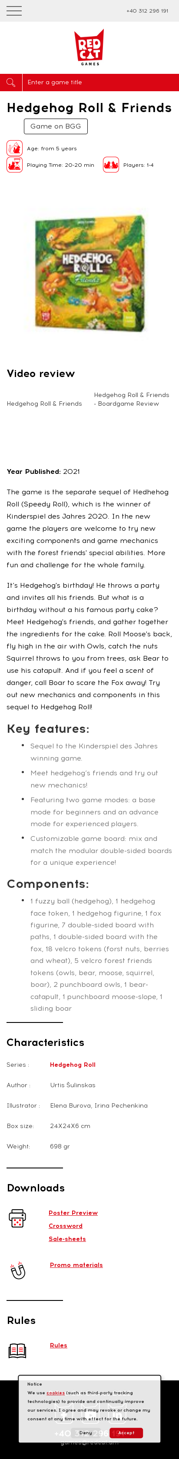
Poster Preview (73, 1213)
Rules (58, 1345)
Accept (126, 1433)
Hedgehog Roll (73, 1065)
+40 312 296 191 (147, 11)
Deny (86, 1433)
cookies (55, 1393)
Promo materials (76, 1265)
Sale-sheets (67, 1239)
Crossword (66, 1226)
